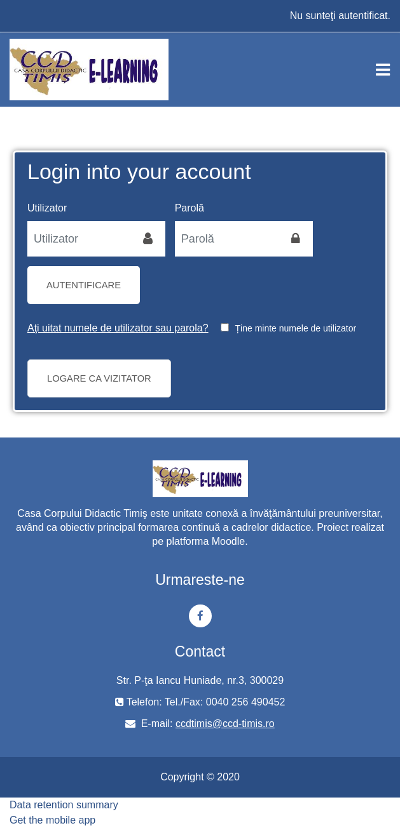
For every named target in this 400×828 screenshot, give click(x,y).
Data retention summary (64, 804)
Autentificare (83, 285)
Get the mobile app (52, 820)
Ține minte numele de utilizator (296, 328)
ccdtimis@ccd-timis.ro (225, 723)
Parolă (189, 208)
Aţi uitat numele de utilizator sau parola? (118, 328)
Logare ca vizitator (99, 378)
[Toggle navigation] (382, 70)
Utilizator (47, 208)
